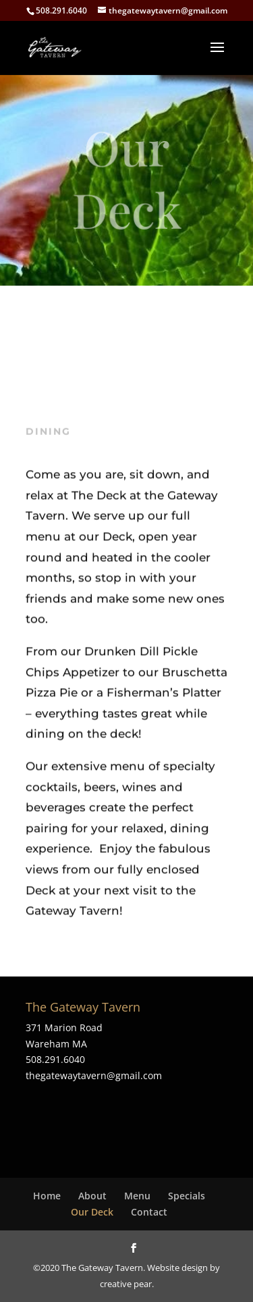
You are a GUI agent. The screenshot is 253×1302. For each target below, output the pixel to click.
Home (47, 1195)
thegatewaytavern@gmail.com (94, 1075)
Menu (137, 1195)
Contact (149, 1211)
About (92, 1195)
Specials (186, 1195)
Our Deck (92, 1211)
